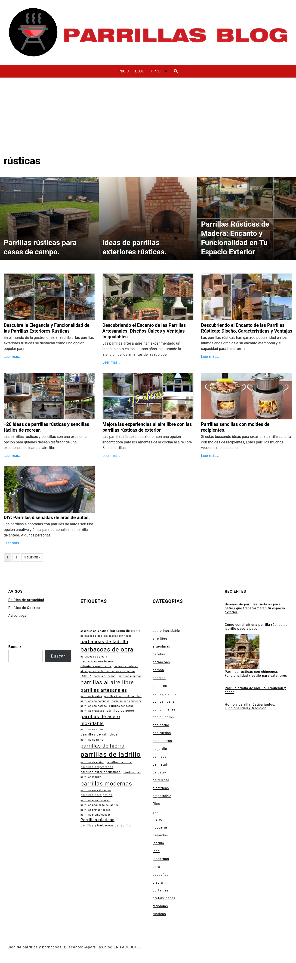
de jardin (160, 749)
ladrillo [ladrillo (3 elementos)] (86, 676)
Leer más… (13, 356)
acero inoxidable (166, 631)
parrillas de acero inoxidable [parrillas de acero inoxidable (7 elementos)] (100, 720)
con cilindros (163, 717)
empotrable (162, 796)
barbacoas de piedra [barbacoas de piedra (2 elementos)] (93, 656)
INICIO (123, 71)
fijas (156, 804)
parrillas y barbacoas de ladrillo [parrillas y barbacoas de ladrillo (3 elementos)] (105, 825)
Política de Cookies (24, 608)
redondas (160, 906)
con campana (164, 701)
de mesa (159, 756)
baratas (159, 654)
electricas (161, 788)
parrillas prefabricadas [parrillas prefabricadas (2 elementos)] (95, 809)
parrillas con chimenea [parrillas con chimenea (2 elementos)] (127, 701)
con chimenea (164, 709)
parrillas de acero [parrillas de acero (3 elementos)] (120, 710)
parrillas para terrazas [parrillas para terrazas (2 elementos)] (95, 800)
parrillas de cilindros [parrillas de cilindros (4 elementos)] (99, 734)
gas (156, 811)
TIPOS (155, 71)
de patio (159, 772)
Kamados (160, 835)
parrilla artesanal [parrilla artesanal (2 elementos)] (105, 676)
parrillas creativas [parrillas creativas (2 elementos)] (92, 710)
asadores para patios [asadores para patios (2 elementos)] (94, 631)
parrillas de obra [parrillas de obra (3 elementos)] (119, 762)
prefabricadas (164, 898)
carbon (158, 670)
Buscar (14, 647)
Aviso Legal (18, 615)
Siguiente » (32, 557)
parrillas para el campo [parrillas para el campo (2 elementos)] (95, 790)
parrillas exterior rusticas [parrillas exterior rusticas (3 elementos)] (100, 772)
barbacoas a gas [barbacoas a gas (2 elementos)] (91, 635)
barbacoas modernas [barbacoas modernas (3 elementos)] (97, 661)
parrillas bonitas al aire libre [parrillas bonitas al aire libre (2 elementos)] (123, 696)
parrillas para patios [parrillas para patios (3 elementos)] (96, 795)
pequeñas (161, 874)
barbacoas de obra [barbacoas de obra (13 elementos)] (106, 649)
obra (156, 867)
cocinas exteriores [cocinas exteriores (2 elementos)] (126, 666)
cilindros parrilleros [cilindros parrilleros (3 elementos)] (95, 666)
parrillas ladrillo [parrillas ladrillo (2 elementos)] (91, 777)
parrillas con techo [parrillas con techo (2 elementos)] (121, 705)
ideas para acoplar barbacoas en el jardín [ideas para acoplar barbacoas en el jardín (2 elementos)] (107, 671)
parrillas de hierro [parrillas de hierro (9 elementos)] (102, 746)
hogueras (160, 827)
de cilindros (162, 741)
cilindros (160, 686)
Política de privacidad (26, 600)
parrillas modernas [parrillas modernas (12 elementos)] (106, 783)
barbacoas (161, 662)
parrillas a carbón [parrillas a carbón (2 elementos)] (130, 676)
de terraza (161, 780)
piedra (158, 882)
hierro (157, 819)
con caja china (165, 693)
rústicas (159, 914)
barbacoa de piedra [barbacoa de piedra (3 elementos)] (125, 631)
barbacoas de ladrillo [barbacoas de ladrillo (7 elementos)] (104, 641)
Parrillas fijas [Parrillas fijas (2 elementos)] (132, 772)
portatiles (161, 890)
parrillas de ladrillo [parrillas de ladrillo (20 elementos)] (110, 754)
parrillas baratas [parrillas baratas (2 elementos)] (91, 696)
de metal (160, 764)
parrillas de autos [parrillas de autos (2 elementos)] (92, 729)
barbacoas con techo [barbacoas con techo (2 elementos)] (118, 635)
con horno (161, 725)
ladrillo (158, 843)
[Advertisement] (148, 119)
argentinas (161, 646)
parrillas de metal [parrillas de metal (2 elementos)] (92, 762)
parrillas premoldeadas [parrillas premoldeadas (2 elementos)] (95, 814)
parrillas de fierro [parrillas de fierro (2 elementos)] (91, 739)
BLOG (139, 71)
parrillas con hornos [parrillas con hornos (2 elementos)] (93, 705)
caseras (159, 678)
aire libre (160, 638)
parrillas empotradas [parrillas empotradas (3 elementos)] (96, 767)
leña (156, 851)
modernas (161, 859)
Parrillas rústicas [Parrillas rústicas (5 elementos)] (97, 819)
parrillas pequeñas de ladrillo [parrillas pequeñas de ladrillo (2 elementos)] (99, 805)
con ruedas (162, 733)
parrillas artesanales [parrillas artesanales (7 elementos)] (103, 690)
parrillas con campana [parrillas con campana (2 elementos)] (95, 701)
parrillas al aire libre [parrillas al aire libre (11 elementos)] (107, 682)
